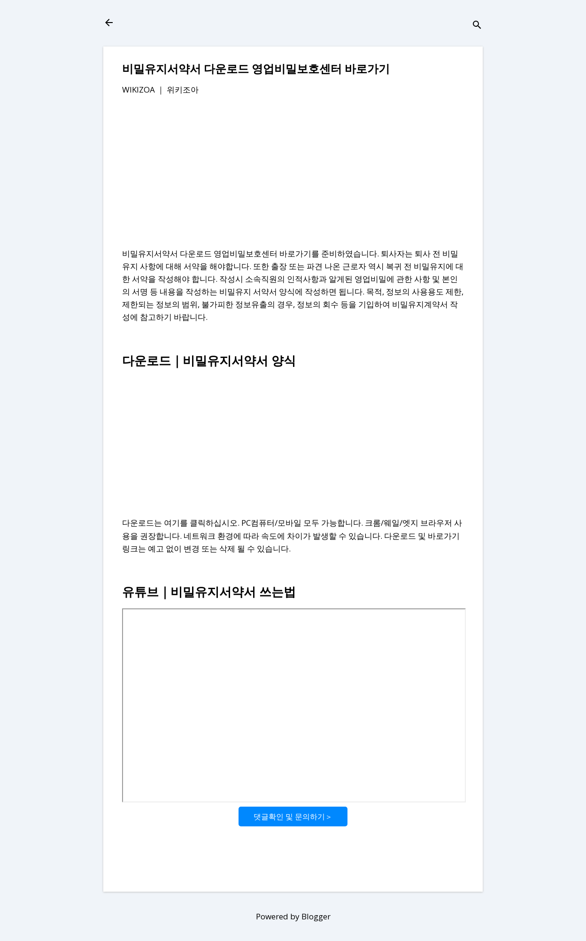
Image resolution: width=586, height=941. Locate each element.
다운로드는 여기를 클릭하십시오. (180, 522)
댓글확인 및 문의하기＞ (293, 816)
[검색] (477, 25)
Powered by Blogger (293, 916)
